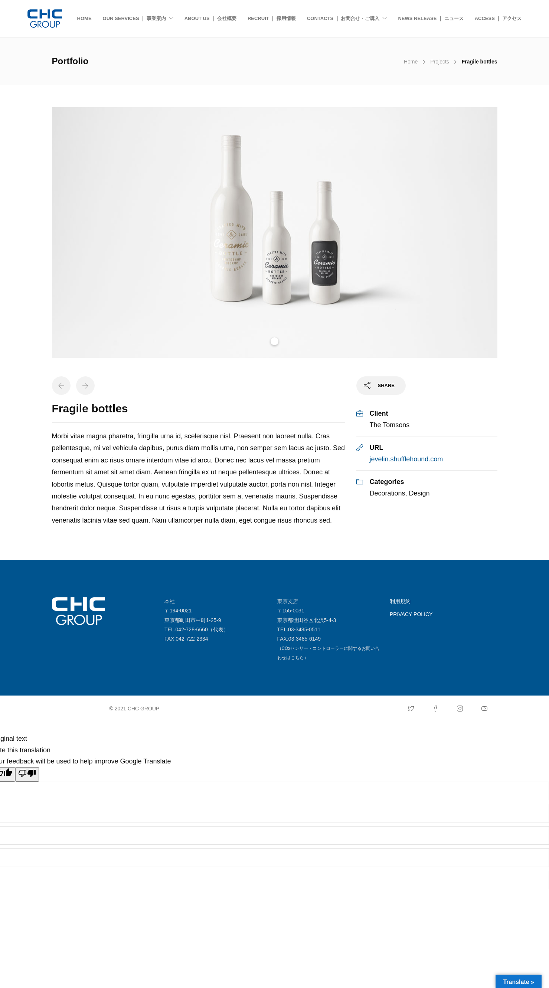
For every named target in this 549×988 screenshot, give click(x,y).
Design (419, 493)
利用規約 (400, 601)
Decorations (387, 493)
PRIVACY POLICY (411, 614)
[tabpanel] (274, 232)
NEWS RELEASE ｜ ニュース (430, 18)
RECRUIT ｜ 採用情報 (272, 18)
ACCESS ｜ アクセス (498, 18)
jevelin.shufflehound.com (406, 459)
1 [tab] (274, 341)
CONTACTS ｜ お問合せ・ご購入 (343, 18)
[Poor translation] (27, 774)
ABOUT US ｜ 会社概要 (210, 18)
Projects (439, 62)
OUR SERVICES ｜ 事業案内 (134, 18)
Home (411, 62)
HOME (84, 18)
